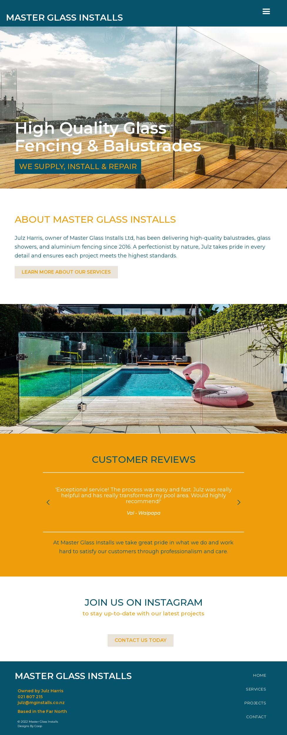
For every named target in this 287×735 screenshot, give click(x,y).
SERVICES (256, 689)
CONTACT (256, 716)
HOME (259, 675)
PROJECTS (255, 703)
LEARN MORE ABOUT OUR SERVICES (66, 272)
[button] (266, 12)
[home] (69, 13)
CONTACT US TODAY (140, 640)
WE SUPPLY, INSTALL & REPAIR (78, 166)
